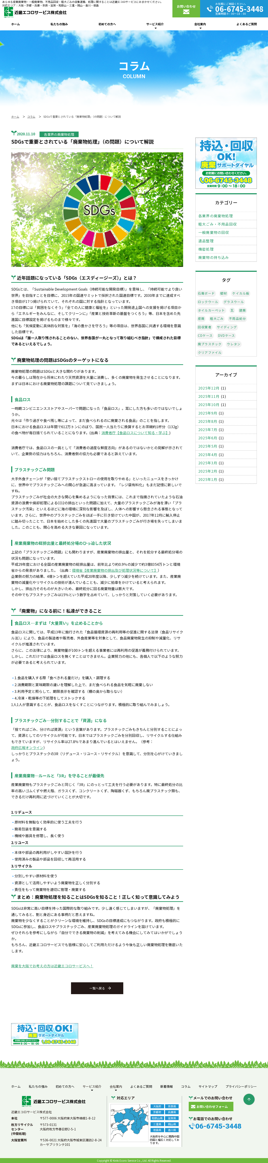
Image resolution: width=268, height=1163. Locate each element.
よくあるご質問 (247, 24)
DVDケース (226, 335)
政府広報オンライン (27, 747)
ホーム (15, 24)
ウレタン (234, 344)
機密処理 (206, 249)
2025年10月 (209, 404)
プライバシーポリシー (241, 1086)
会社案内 (200, 24)
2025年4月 (207, 455)
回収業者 (204, 327)
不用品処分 (237, 319)
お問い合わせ (186, 6)
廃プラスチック (210, 344)
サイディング (227, 327)
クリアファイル (210, 352)
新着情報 (166, 1086)
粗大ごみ (217, 319)
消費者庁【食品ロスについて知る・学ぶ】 (135, 432)
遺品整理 (206, 241)
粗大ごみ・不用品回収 (217, 224)
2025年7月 (207, 429)
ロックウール (208, 302)
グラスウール (234, 302)
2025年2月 (207, 471)
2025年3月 (207, 463)
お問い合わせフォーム (212, 1106)
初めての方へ (107, 24)
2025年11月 (209, 396)
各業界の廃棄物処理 (215, 216)
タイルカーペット (211, 310)
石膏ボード (206, 293)
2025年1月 (207, 479)
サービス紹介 (155, 24)
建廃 (242, 310)
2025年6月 (207, 438)
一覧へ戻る (97, 988)
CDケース (205, 335)
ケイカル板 (240, 293)
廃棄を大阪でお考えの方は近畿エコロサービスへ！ (52, 965)
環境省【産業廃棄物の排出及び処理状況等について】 (115, 570)
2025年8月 (207, 421)
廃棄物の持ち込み (213, 257)
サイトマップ (208, 1086)
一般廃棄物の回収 (213, 232)
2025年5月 (207, 446)
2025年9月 (207, 413)
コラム (186, 1086)
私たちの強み (59, 24)
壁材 (223, 293)
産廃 (201, 319)
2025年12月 (209, 388)
